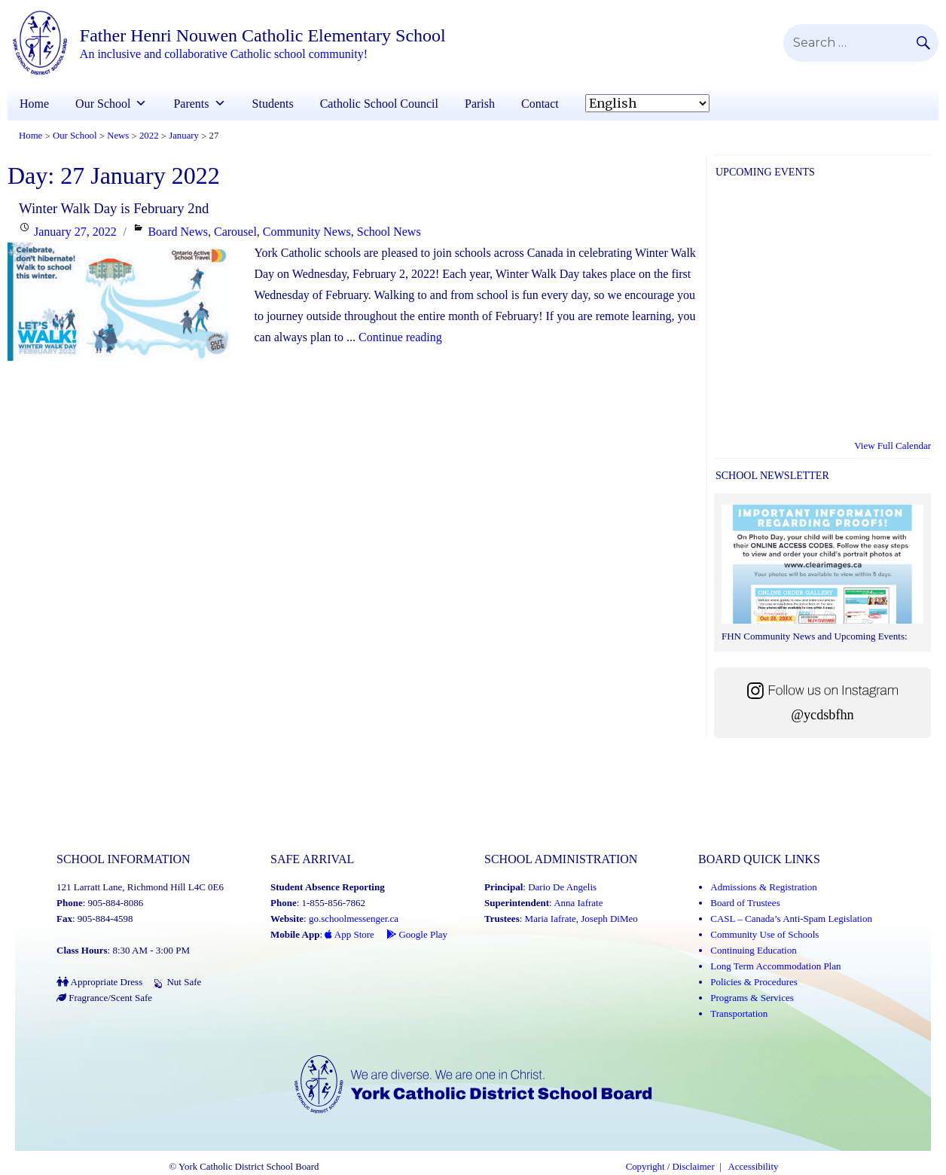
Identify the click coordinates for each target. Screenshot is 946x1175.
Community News (307, 231)
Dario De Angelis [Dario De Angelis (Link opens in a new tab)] (562, 887)
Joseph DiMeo (609, 918)
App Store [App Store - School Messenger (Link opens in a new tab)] (349, 934)
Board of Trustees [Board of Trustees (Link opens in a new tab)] (745, 902)
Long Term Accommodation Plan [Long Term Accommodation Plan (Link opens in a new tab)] (775, 966)
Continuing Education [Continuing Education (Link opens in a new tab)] (753, 950)
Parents (191, 103)
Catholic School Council (379, 103)
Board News (178, 231)
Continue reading (400, 337)
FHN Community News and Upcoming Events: (815, 636)
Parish (480, 103)
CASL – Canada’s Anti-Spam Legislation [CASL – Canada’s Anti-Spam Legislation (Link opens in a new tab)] (791, 918)
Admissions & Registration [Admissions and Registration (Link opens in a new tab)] (763, 887)
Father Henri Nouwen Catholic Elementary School (263, 35)
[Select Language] (647, 103)
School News (389, 231)
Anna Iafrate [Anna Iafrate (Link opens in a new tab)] (578, 902)
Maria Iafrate (550, 918)
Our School (102, 103)
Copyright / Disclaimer (670, 1166)
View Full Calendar (892, 445)
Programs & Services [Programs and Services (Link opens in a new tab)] (751, 997)
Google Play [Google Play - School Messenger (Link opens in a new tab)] (416, 934)
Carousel (235, 231)
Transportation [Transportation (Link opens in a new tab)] (738, 1013)
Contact (540, 103)
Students (273, 103)
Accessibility (753, 1166)
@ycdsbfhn (822, 714)
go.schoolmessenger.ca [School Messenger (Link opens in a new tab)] (353, 918)
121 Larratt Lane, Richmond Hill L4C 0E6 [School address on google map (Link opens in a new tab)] (140, 887)
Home (34, 103)
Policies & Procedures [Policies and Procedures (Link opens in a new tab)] (754, 981)
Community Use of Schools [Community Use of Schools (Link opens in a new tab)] (764, 934)
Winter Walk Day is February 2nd (114, 208)
